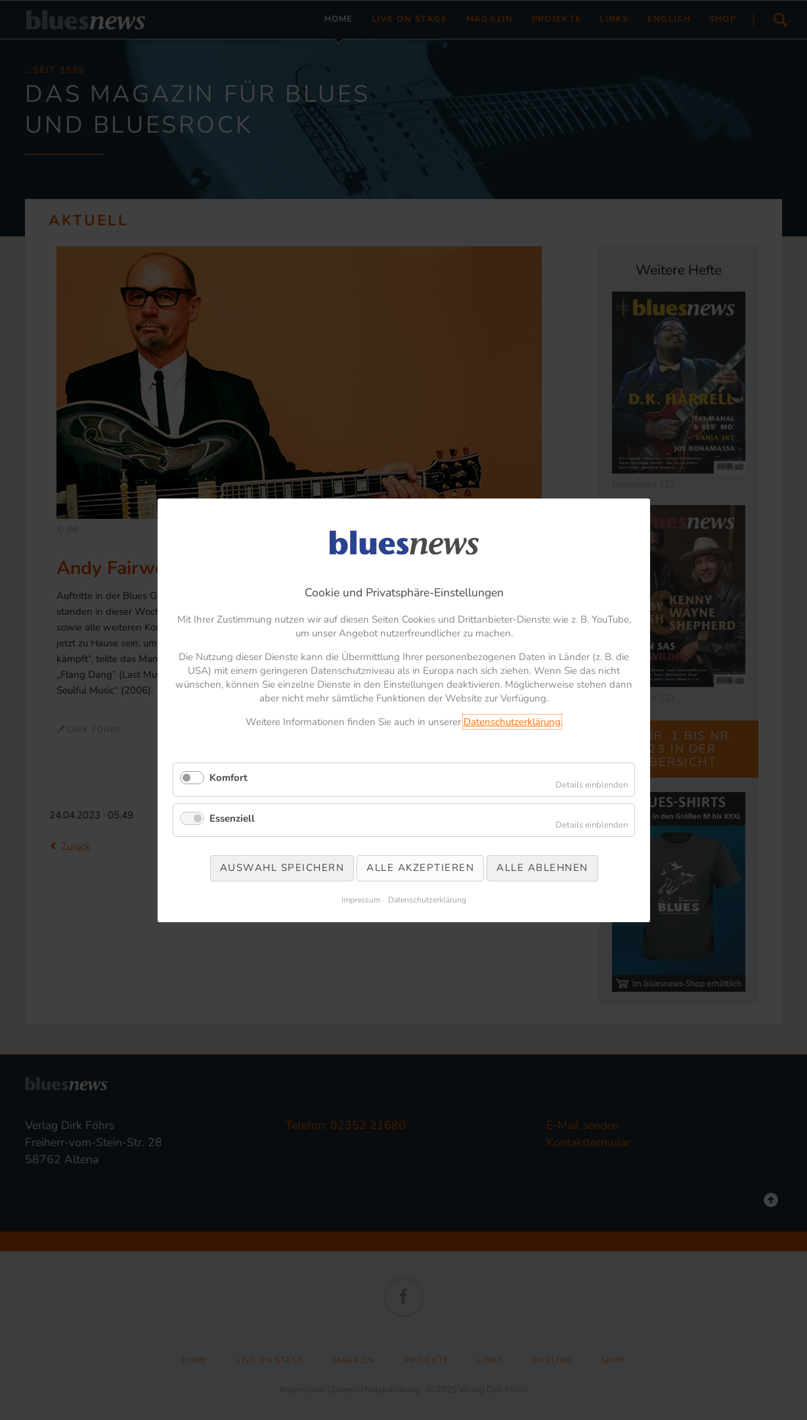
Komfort (228, 777)
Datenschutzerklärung (511, 721)
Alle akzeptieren (420, 867)
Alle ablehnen (542, 867)
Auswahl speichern (281, 867)
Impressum (360, 899)
